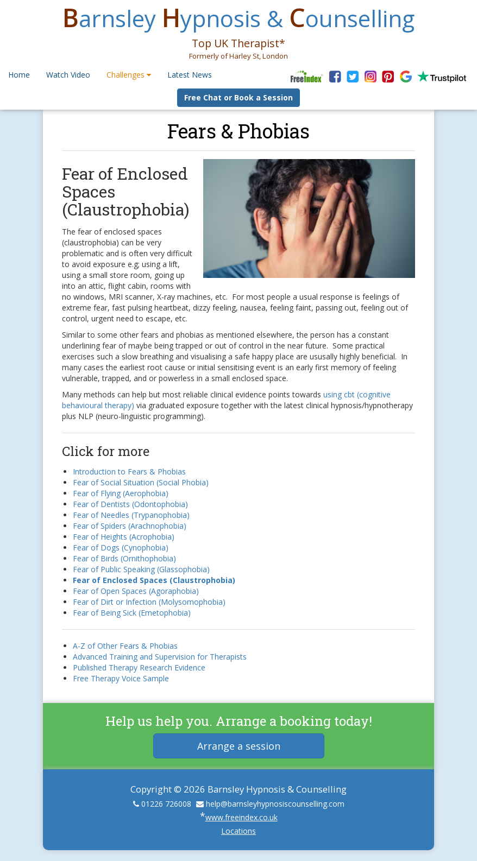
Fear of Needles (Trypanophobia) (131, 515)
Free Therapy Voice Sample (121, 678)
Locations (238, 831)
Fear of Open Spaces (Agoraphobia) (136, 591)
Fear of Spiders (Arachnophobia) (129, 526)
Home (19, 74)
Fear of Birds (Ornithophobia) (124, 558)
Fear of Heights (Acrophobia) (123, 536)
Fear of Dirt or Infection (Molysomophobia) (149, 602)
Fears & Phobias (238, 131)
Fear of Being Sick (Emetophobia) (132, 612)
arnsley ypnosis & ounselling (238, 18)
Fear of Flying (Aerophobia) (120, 493)
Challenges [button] (128, 74)
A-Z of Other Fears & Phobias (125, 646)
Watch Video (68, 74)
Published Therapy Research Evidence (139, 667)
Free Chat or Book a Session (238, 97)
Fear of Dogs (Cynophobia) (120, 547)
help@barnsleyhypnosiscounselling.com (275, 804)
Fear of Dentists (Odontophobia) (130, 504)
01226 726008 (166, 804)
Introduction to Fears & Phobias (129, 471)
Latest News (189, 74)
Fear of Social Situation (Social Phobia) (141, 482)
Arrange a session (238, 745)
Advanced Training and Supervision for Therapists (160, 656)
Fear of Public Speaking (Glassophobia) (141, 569)
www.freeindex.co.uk (241, 817)
